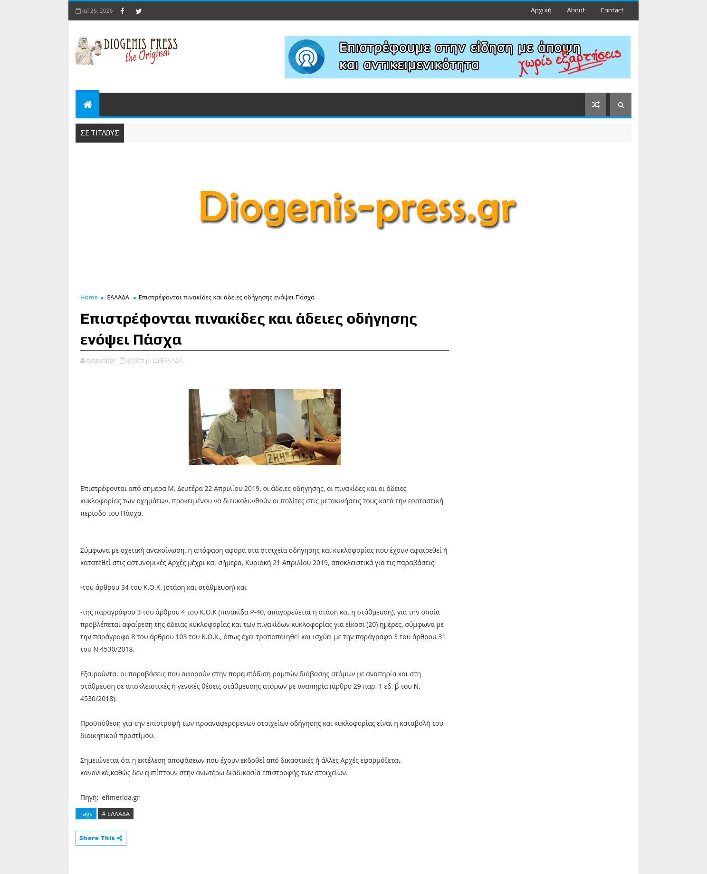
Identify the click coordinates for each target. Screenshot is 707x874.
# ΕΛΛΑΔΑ (116, 813)
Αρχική (541, 10)
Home (89, 297)
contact (612, 10)
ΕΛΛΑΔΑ (118, 297)
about (576, 10)
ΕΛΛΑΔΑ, (172, 360)
